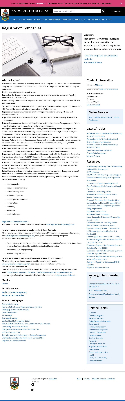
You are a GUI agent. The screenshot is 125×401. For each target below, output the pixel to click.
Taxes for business (96, 318)
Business (39, 19)
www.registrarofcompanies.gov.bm (60, 224)
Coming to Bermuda (73, 19)
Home (16, 19)
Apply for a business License (98, 267)
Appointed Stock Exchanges (98, 214)
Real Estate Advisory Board (14, 292)
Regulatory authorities (98, 346)
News (109, 19)
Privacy (87, 379)
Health (91, 355)
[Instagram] (47, 391)
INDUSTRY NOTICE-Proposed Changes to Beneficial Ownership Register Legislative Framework (104, 177)
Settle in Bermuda (96, 338)
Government (52, 19)
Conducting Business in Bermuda (15, 326)
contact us (53, 379)
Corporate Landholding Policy (99, 191)
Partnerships (7, 315)
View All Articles (93, 156)
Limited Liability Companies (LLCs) (16, 321)
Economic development (98, 329)
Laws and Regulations (97, 332)
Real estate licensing (10, 304)
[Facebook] (47, 385)
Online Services (95, 19)
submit (103, 11)
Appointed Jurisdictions (96, 211)
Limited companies (9, 312)
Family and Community (98, 358)
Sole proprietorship (9, 318)
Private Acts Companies (96, 153)
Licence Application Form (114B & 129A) (103, 237)
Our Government (95, 360)
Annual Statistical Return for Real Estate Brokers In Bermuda (26, 324)
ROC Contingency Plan (11, 332)
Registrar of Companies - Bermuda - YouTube (25, 272)
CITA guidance (93, 172)
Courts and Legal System (98, 352)
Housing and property (97, 327)
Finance (5, 283)
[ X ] (121, 3)
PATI (79, 379)
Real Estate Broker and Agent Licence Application (22, 307)
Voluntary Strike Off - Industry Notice (102, 222)
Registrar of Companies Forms (14, 340)
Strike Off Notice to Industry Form (100, 225)
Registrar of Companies (13, 295)
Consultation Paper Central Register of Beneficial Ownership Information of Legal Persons (104, 186)
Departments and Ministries (103, 379)
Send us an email (93, 105)
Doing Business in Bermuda (100, 321)
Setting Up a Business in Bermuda (15, 309)
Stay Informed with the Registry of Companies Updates (24, 335)
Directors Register (96, 315)
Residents (26, 19)
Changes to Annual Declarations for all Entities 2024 (22, 338)
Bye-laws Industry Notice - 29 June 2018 (103, 228)
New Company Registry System (99, 150)
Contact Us (116, 11)
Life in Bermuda (95, 335)
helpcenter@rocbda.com (65, 275)
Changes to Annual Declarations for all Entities (20, 329)
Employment (94, 349)
